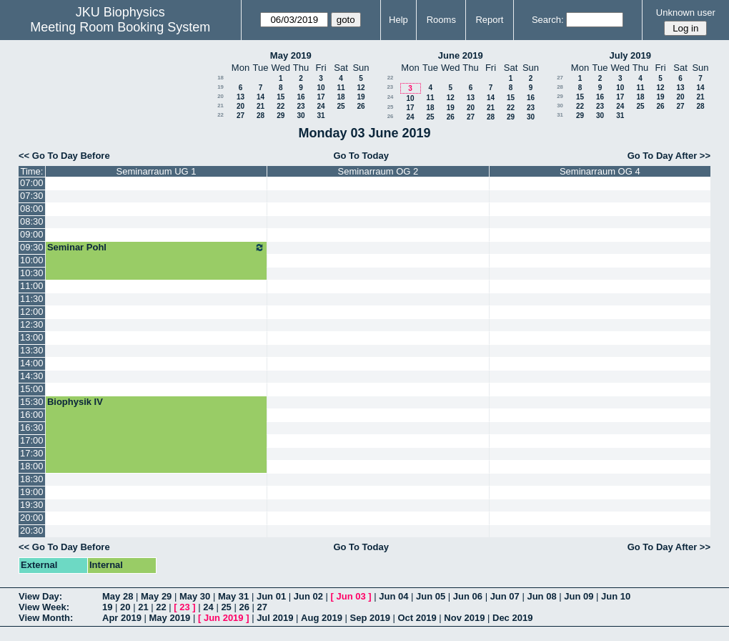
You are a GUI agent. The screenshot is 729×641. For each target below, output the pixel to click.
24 (320, 106)
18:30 (32, 479)
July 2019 (630, 55)
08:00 (32, 208)
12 (360, 88)
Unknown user (685, 12)
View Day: (40, 596)
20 (220, 96)
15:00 (32, 388)
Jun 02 (308, 596)
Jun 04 (393, 596)
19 (220, 87)
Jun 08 (541, 596)
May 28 (117, 596)
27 (240, 115)
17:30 (32, 453)
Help (398, 19)
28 (260, 115)
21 (220, 105)
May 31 (233, 596)
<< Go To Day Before (64, 155)
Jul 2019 (275, 617)
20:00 (32, 517)
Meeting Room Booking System (120, 27)
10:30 (32, 273)
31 (320, 115)
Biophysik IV (75, 401)
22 (280, 106)
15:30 (32, 401)
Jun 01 (271, 596)
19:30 (32, 504)
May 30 (194, 596)
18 (220, 77)
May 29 (156, 596)
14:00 (32, 363)
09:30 (32, 247)
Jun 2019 (224, 617)
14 (260, 97)
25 (340, 106)
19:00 (32, 491)
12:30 (32, 324)
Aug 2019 (321, 617)
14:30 (32, 376)
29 (280, 115)
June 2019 (460, 55)
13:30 (32, 350)
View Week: (44, 607)
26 (360, 106)
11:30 (32, 298)
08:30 (32, 221)
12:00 (32, 311)
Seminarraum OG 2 (378, 171)
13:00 (32, 337)
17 (320, 97)
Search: (548, 19)
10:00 (32, 260)
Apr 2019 (122, 617)
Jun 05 (430, 596)
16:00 (32, 414)
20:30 (32, 530)
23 (300, 106)
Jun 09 (578, 596)
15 (280, 97)
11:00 (32, 285)
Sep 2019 (370, 617)
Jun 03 (350, 596)
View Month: (46, 617)
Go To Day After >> (669, 155)
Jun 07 (505, 596)
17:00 (32, 440)
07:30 (32, 195)
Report (489, 19)
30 (300, 115)
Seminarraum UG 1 (156, 171)
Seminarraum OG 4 (600, 171)
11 (340, 88)
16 (300, 97)
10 (320, 88)
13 (240, 97)
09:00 (32, 234)
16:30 (32, 427)
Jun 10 (615, 596)
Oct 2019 (416, 617)
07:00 (32, 182)
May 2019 (291, 55)
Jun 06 (467, 596)
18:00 (32, 466)
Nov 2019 (464, 617)
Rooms (441, 19)
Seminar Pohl (156, 247)
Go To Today (361, 155)
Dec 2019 (512, 617)
